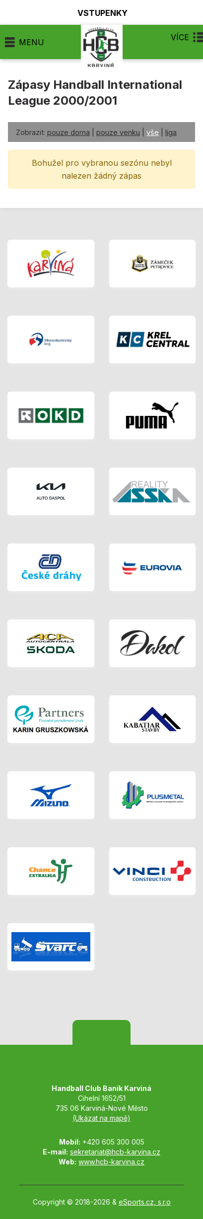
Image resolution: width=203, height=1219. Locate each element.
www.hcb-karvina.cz (111, 1161)
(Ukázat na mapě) (101, 1118)
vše (152, 132)
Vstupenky (97, 12)
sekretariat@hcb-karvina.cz (115, 1152)
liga (171, 132)
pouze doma (68, 132)
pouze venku (118, 132)
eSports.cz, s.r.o (145, 1202)
